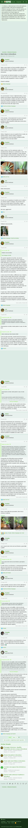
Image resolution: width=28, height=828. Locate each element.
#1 (26, 65)
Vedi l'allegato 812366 (6, 255)
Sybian (7, 413)
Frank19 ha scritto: (6, 317)
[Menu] (2, 2)
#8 (26, 221)
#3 (26, 115)
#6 (26, 186)
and (9, 106)
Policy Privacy (4, 822)
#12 (26, 419)
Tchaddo (7, 538)
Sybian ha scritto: (5, 444)
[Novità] (23, 1)
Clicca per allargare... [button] (14, 401)
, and (11, 238)
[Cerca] (26, 1)
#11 (26, 386)
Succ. (15, 737)
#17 (26, 582)
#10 (26, 314)
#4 (26, 131)
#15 (26, 543)
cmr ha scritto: (5, 250)
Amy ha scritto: (5, 601)
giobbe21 (5, 770)
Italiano (3, 819)
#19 (26, 637)
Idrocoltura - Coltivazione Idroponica (15, 750)
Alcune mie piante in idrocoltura (12, 755)
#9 (26, 247)
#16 (26, 556)
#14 (26, 509)
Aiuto (9, 822)
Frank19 (3, 56)
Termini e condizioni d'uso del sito (14, 821)
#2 (26, 93)
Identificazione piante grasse (13, 770)
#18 (26, 598)
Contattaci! (3, 821)
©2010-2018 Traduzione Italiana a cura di (11, 826)
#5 (26, 147)
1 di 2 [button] (10, 737)
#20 (26, 656)
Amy (6, 576)
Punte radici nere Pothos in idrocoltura (14, 761)
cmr (6, 88)
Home (12, 822)
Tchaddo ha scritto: (6, 559)
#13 (26, 441)
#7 (26, 197)
